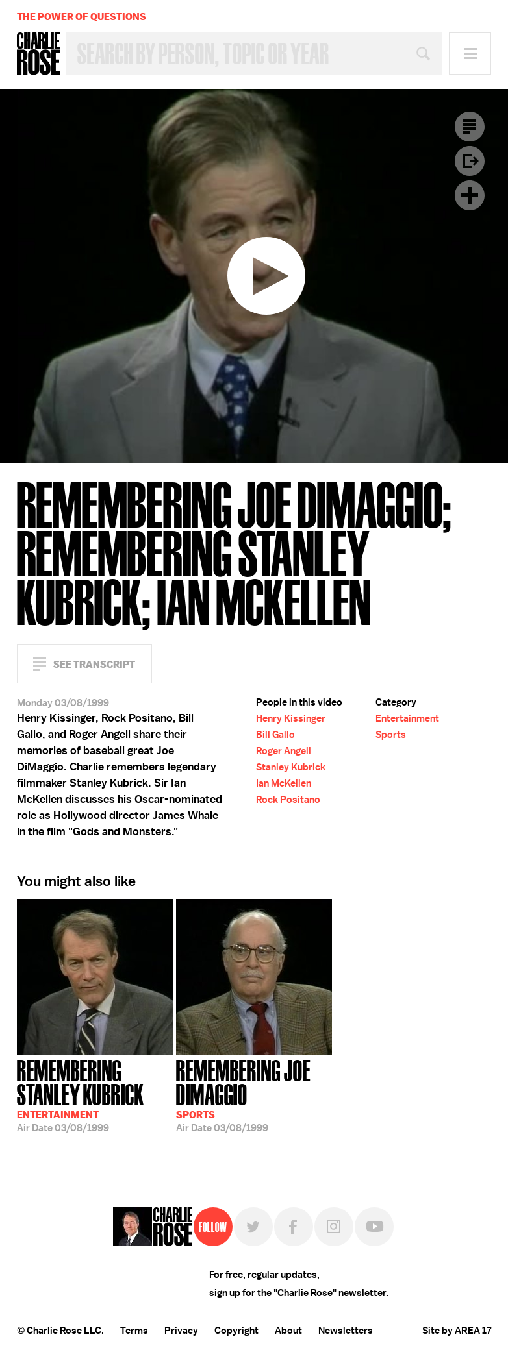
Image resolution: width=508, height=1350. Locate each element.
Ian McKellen (283, 783)
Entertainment (407, 718)
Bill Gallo (275, 734)
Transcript (470, 126)
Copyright (236, 1330)
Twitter (253, 1226)
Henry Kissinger (290, 718)
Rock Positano (288, 799)
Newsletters (345, 1330)
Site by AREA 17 (456, 1330)
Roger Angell (283, 750)
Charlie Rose (38, 53)
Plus (470, 195)
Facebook (293, 1226)
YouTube (374, 1226)
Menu (470, 53)
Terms (134, 1330)
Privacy (181, 1330)
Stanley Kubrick (290, 767)
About (288, 1330)
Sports (390, 734)
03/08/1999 (95, 1095)
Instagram (333, 1226)
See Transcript (94, 664)
